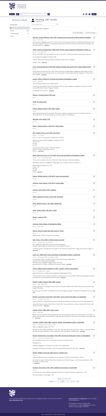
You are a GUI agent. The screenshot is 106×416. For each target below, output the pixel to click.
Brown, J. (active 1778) (39, 217)
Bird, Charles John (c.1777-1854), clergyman (46, 133)
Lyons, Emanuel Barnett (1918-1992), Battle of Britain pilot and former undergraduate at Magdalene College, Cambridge (62, 67)
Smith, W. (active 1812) (40, 102)
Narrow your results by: (19, 20)
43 (74, 381)
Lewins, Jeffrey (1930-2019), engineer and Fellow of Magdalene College (55, 79)
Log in (93, 14)
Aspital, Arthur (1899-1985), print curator (46, 310)
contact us (86, 405)
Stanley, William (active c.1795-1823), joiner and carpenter (51, 176)
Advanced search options (41, 29)
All (11, 28)
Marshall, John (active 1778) (41, 119)
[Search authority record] (44, 24)
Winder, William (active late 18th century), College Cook (50, 353)
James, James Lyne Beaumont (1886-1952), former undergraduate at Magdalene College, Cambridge (62, 50)
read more (46, 45)
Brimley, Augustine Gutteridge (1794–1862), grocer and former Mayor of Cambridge (59, 297)
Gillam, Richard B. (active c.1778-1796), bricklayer (48, 197)
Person (19, 31)
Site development (73, 398)
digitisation (84, 398)
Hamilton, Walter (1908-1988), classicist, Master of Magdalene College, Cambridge (58, 322)
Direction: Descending (90, 32)
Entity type (13, 25)
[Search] (33, 14)
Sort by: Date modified (78, 32)
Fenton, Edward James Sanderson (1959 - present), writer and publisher (55, 268)
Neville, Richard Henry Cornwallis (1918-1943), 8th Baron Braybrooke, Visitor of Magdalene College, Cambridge (62, 335)
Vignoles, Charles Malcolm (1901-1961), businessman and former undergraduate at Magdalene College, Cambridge (62, 37)
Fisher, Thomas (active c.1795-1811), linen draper (48, 126)
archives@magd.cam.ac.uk (16, 400)
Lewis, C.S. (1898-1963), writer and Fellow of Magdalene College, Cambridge (56, 255)
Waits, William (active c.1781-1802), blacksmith (47, 203)
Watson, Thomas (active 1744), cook (44, 95)
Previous (51, 381)
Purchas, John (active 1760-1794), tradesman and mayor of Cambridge (55, 367)
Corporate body (19, 34)
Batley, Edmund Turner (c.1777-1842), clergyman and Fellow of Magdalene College (59, 155)
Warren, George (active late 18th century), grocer (48, 231)
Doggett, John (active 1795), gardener (44, 190)
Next (78, 381)
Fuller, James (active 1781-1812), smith (45, 210)
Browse (11, 14)
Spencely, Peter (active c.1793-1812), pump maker (48, 183)
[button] (83, 14)
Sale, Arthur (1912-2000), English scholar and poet (48, 240)
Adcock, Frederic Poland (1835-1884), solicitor (47, 282)
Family (19, 36)
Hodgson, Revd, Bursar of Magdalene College (47, 224)
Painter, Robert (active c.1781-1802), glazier (46, 108)
